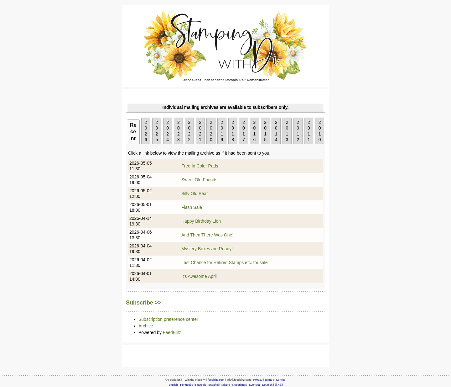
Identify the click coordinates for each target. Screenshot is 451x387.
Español (213, 384)
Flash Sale (191, 207)
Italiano (225, 384)
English (173, 384)
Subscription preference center (168, 319)
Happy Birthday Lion (201, 221)
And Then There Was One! (207, 234)
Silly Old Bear (194, 193)
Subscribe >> (143, 303)
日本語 (279, 384)
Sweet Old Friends (199, 179)
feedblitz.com (216, 379)
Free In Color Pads (199, 165)
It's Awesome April (199, 276)
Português (186, 384)
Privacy (257, 379)
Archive (145, 325)
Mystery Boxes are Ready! (207, 248)
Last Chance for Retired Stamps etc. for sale (224, 262)
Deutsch (267, 384)
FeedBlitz (172, 332)
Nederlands (239, 384)
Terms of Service (275, 379)
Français (200, 384)
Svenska (254, 384)
